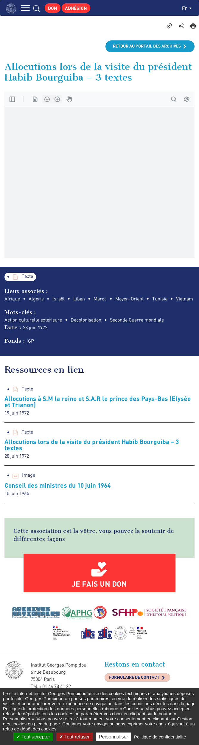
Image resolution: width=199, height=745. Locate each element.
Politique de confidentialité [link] (160, 736)
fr (187, 8)
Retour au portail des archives (147, 45)
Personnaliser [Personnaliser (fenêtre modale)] (113, 736)
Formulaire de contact (134, 677)
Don (52, 8)
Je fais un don (99, 583)
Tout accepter (33, 736)
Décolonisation (86, 320)
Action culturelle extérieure (33, 320)
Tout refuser (74, 736)
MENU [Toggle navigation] (25, 7)
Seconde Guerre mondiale (137, 320)
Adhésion (76, 8)
